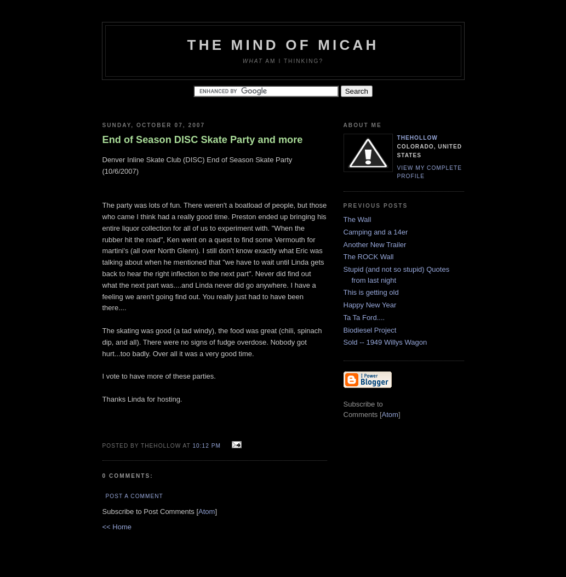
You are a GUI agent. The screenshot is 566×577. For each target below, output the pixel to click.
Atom (206, 511)
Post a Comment (134, 496)
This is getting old (371, 292)
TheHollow (417, 138)
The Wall (357, 219)
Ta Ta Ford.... (364, 317)
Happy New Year (370, 305)
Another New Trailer (375, 245)
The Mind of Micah (283, 45)
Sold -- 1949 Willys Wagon (385, 342)
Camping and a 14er (376, 232)
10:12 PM (207, 446)
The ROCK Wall (369, 257)
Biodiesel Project (370, 330)
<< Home (117, 527)
